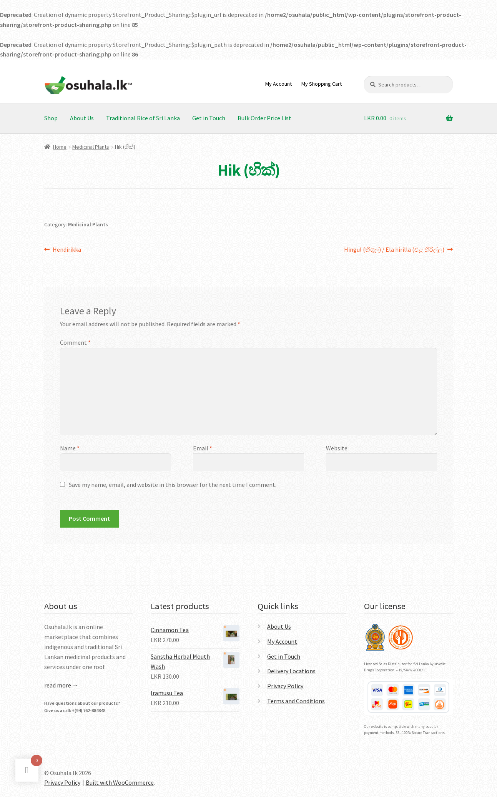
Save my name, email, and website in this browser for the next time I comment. (172, 484)
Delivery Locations (291, 671)
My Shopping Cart (321, 83)
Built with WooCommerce (120, 782)
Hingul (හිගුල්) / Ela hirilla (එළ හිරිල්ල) (394, 250)
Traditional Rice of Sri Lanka (143, 118)
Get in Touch (208, 118)
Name (70, 448)
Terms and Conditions (296, 701)
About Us (82, 118)
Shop (51, 118)
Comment (75, 342)
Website (336, 448)
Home (59, 146)
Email (202, 448)
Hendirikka (66, 250)
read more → (61, 685)
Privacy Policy (285, 686)
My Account (278, 83)
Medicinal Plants (90, 146)
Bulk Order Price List (264, 118)
